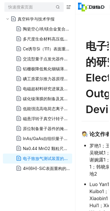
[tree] (37, 93)
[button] (7, 19)
